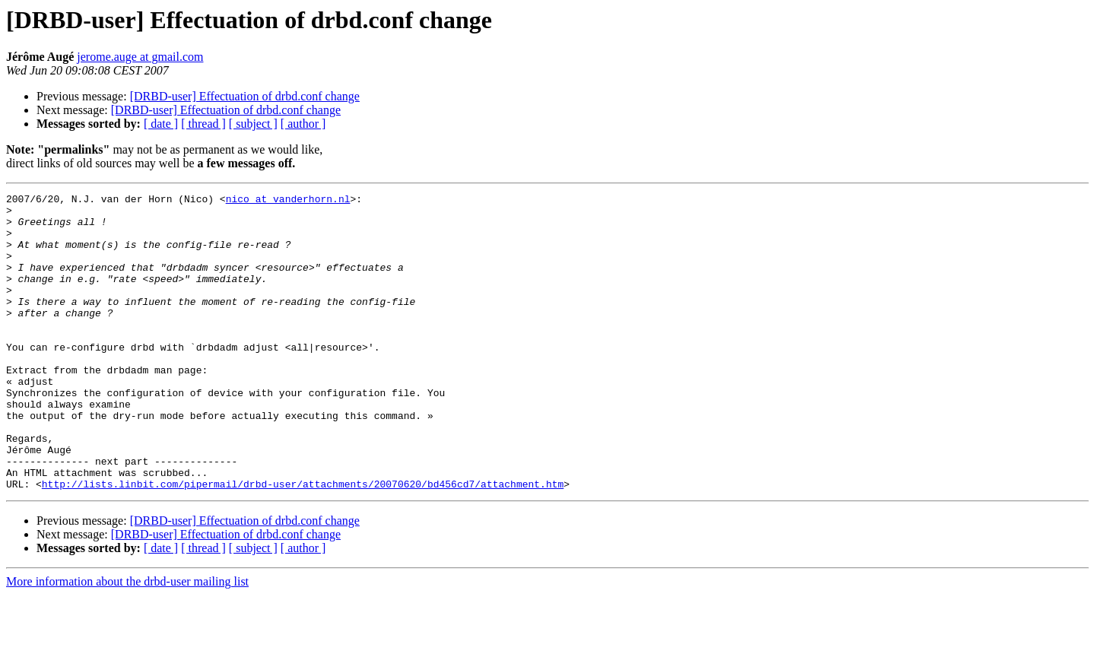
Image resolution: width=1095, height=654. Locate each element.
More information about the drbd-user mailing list (127, 640)
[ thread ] (203, 123)
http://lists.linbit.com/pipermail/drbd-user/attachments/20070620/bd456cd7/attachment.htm (302, 543)
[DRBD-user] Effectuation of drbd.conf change (245, 96)
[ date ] (161, 123)
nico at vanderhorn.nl (288, 201)
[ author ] (303, 123)
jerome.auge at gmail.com (140, 56)
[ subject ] (253, 123)
